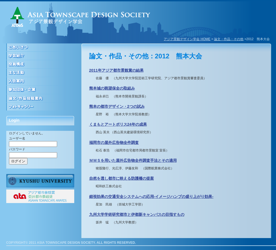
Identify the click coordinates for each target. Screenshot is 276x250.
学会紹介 (40, 56)
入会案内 (40, 81)
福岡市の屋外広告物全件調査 (114, 142)
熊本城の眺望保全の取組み (112, 88)
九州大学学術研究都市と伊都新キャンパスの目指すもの (136, 214)
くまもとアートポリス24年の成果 (118, 124)
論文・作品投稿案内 (40, 98)
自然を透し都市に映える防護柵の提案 (121, 178)
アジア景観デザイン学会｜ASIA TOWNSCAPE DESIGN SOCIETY (80, 17)
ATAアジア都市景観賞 (40, 196)
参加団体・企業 (40, 90)
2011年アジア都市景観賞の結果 (116, 70)
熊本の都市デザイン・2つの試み (117, 106)
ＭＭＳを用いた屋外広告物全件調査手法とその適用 (133, 160)
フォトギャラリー (40, 106)
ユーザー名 (17, 138)
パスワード (17, 149)
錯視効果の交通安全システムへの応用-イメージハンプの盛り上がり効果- (151, 196)
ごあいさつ (40, 47)
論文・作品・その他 (228, 39)
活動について (40, 73)
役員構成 (40, 64)
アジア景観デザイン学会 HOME (187, 39)
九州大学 (40, 181)
